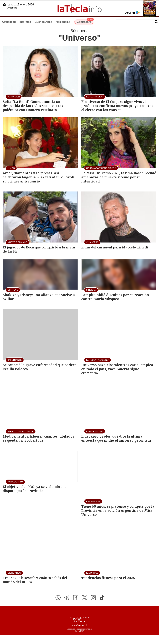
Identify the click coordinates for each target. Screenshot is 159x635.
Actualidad (9, 21)
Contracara (85, 21)
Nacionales (63, 21)
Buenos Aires (43, 21)
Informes (25, 21)
